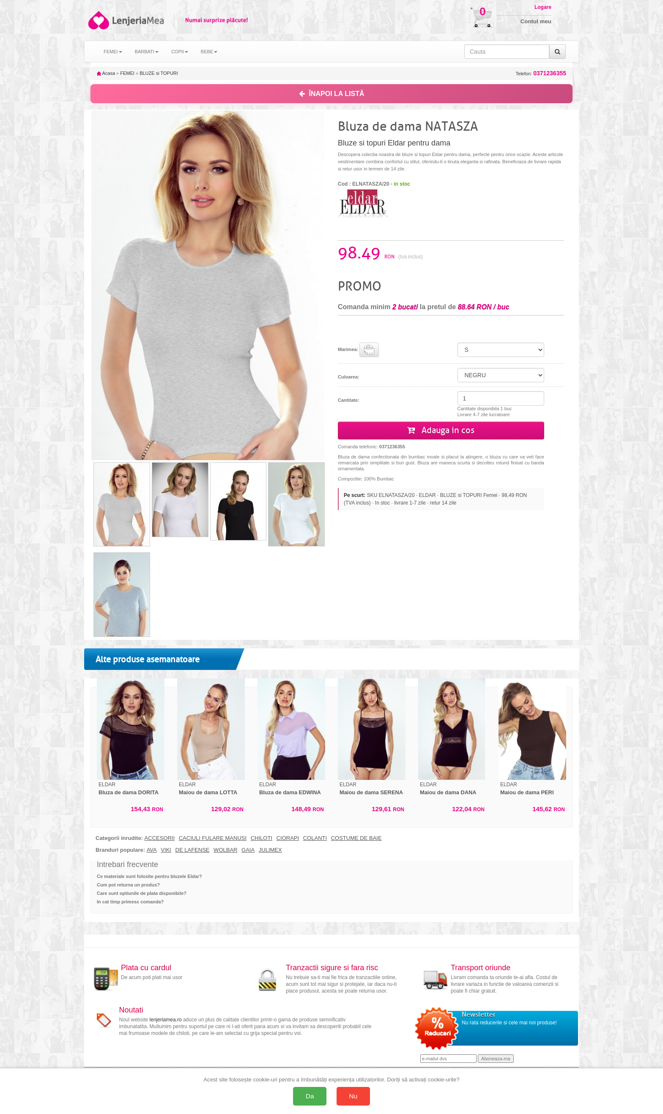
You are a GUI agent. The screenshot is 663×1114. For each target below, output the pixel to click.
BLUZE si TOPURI (159, 73)
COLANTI (315, 838)
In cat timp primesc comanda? (130, 901)
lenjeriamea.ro (166, 1020)
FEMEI (127, 73)
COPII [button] (179, 51)
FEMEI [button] (113, 51)
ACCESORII (160, 838)
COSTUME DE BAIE (356, 838)
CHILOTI (261, 838)
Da (310, 1096)
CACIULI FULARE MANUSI (213, 838)
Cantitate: (348, 400)
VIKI (166, 850)
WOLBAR (225, 850)
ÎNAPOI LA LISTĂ (331, 93)
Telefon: (541, 73)
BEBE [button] (209, 51)
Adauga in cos (440, 430)
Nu (353, 1096)
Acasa (106, 73)
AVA (152, 850)
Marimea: (358, 350)
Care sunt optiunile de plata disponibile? (141, 893)
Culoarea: (348, 376)
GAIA (248, 850)
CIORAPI (288, 838)
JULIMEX (270, 850)
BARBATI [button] (147, 51)
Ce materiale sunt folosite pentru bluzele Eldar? (149, 876)
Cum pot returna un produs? (128, 884)
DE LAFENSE (192, 850)
